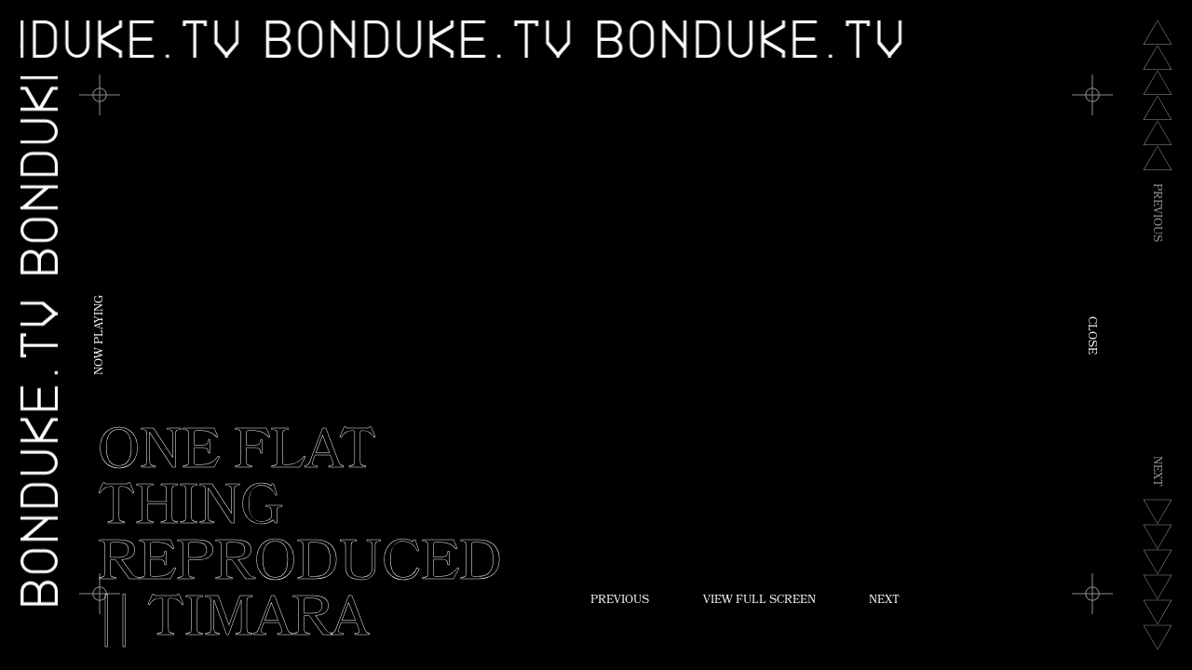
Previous (619, 601)
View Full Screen (759, 601)
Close (1090, 335)
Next (884, 601)
